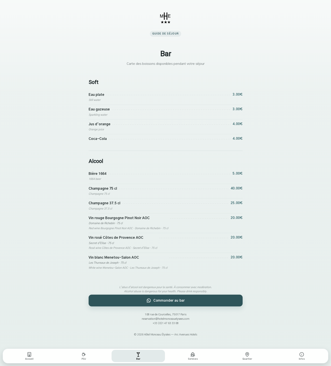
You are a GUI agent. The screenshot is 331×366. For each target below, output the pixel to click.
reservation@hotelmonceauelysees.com (165, 319)
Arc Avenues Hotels (185, 334)
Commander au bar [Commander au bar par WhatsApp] (165, 300)
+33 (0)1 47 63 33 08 (166, 323)
